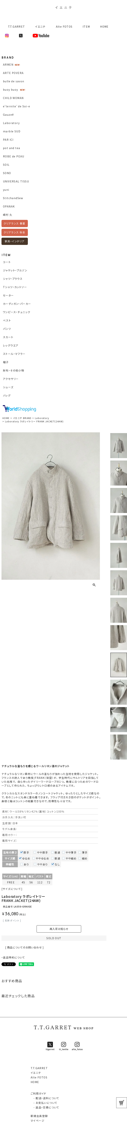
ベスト (7, 320)
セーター (8, 295)
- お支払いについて (44, 1103)
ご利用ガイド (38, 1093)
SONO (7, 173)
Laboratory (11, 123)
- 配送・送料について (45, 1098)
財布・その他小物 (13, 370)
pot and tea (11, 148)
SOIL (6, 164)
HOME (104, 26)
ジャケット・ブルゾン (15, 270)
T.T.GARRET (15, 26)
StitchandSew (13, 198)
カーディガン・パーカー (17, 304)
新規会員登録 (39, 1116)
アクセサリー (11, 379)
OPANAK (9, 206)
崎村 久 (7, 215)
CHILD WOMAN (13, 98)
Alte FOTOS (64, 26)
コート (7, 262)
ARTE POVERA (13, 73)
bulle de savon (13, 81)
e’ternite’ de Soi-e (16, 106)
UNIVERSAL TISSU (16, 181)
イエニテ (40, 26)
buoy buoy (10, 89)
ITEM (86, 26)
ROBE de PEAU (13, 156)
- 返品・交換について (45, 1107)
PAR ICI (8, 139)
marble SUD (11, 131)
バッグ (7, 395)
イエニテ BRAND (22, 418)
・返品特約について (13, 957)
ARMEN (8, 64)
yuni (6, 190)
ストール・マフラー (14, 354)
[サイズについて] (12, 889)
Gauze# (8, 114)
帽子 (6, 362)
